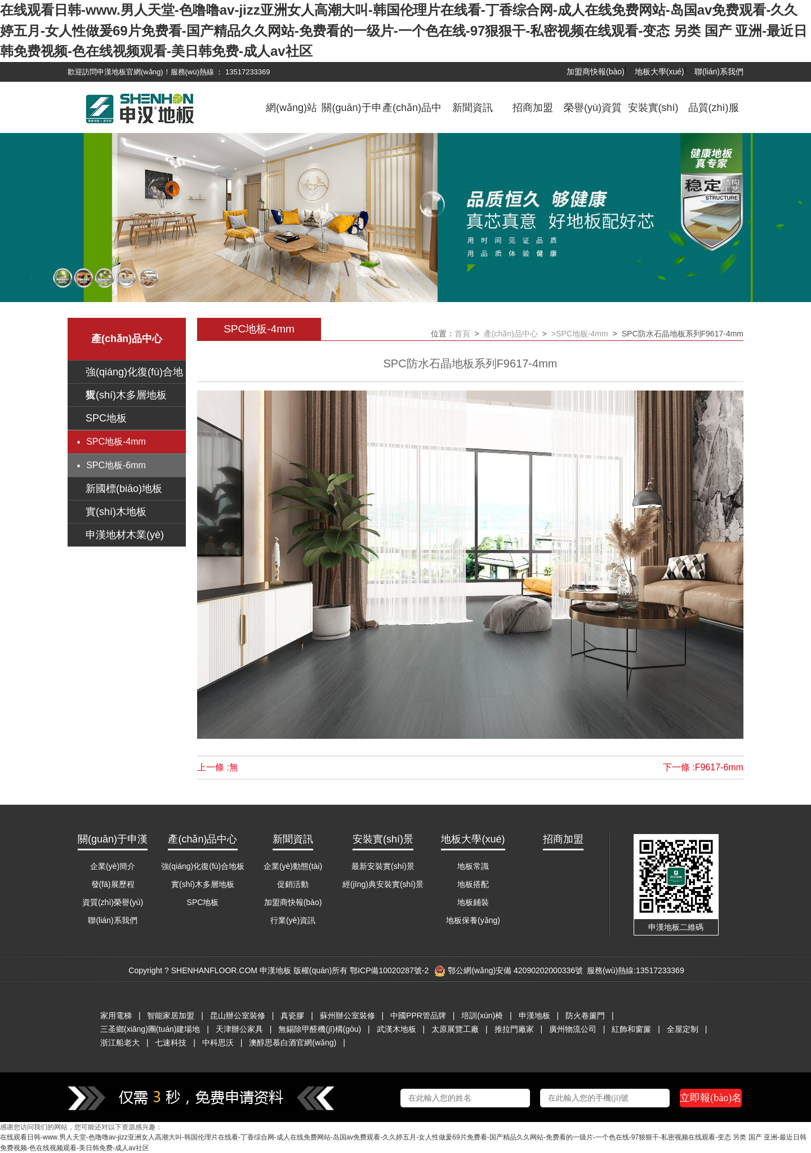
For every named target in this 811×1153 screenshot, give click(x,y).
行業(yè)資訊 (292, 920)
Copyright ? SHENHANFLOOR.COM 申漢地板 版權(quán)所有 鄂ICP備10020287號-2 (278, 970)
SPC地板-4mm (116, 441)
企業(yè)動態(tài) (293, 866)
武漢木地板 (396, 1029)
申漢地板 (534, 1015)
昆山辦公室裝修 (237, 1015)
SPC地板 (106, 418)
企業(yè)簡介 (112, 866)
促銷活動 (293, 884)
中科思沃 (218, 1042)
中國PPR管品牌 (418, 1015)
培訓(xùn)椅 (482, 1015)
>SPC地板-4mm (579, 333)
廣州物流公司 (572, 1029)
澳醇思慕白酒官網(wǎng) (292, 1042)
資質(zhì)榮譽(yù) (112, 902)
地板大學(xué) (659, 71)
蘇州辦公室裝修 (347, 1015)
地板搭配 (473, 884)
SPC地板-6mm (116, 465)
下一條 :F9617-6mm (703, 767)
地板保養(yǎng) (473, 920)
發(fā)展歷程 (113, 884)
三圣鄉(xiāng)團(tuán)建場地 (150, 1029)
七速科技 (170, 1042)
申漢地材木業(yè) (125, 534)
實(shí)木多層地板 (126, 395)
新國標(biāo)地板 (124, 488)
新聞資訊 (472, 107)
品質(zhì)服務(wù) (713, 116)
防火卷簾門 (585, 1015)
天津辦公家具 (239, 1029)
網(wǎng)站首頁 (291, 116)
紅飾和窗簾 (631, 1029)
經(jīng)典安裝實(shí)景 (383, 884)
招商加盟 (533, 107)
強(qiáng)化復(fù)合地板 (203, 866)
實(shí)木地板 (116, 511)
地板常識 (473, 866)
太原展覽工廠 (455, 1029)
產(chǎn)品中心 (412, 116)
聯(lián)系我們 (718, 71)
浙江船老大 (120, 1042)
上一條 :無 (217, 767)
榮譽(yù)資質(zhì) (593, 116)
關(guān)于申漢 (351, 116)
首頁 (462, 333)
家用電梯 (116, 1015)
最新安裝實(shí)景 (383, 866)
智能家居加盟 (170, 1015)
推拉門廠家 (514, 1029)
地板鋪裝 (473, 902)
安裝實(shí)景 (653, 116)
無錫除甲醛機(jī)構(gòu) (319, 1029)
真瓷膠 (292, 1015)
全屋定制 (682, 1029)
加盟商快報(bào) (596, 71)
